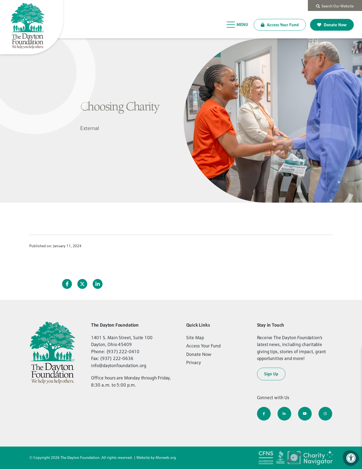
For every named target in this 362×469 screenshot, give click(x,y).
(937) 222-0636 (116, 358)
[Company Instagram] (325, 414)
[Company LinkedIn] (284, 414)
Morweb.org (166, 457)
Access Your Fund (280, 24)
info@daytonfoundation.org (118, 365)
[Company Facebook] (264, 414)
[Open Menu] (237, 24)
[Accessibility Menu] (351, 458)
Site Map (195, 338)
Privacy (193, 362)
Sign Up (271, 373)
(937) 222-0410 (123, 352)
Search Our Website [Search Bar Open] (335, 6)
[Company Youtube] (305, 414)
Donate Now (332, 24)
